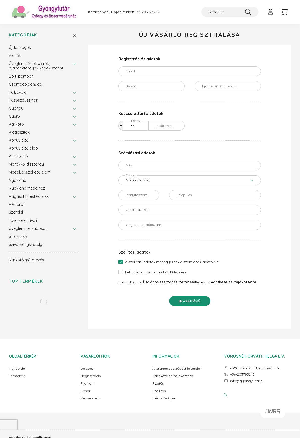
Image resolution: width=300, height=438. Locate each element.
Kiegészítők (19, 132)
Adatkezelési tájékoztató (172, 376)
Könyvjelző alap (23, 148)
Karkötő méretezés (26, 259)
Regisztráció (189, 301)
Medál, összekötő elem (29, 172)
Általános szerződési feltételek (176, 369)
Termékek (17, 376)
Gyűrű (14, 116)
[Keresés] (229, 12)
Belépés (87, 369)
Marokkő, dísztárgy (26, 164)
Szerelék (16, 212)
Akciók (15, 55)
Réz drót (17, 204)
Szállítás (159, 391)
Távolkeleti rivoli (23, 220)
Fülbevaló (17, 92)
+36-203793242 (147, 12)
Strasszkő (18, 236)
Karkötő (16, 124)
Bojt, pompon (21, 76)
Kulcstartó (18, 156)
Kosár (85, 391)
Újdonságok (20, 47)
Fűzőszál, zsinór (23, 100)
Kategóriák (23, 35)
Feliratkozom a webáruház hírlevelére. (156, 272)
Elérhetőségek (163, 398)
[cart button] (284, 12)
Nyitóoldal (17, 369)
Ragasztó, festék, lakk (29, 196)
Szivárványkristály (25, 244)
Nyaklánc (17, 180)
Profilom (88, 383)
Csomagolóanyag (25, 84)
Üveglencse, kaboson (28, 228)
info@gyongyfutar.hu (247, 381)
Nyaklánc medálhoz (27, 188)
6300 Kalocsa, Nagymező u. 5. (255, 368)
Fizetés (158, 383)
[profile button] (270, 12)
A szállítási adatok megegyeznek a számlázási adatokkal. (172, 262)
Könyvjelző (19, 140)
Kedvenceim (91, 398)
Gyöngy (16, 108)
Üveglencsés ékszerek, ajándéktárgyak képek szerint (36, 65)
